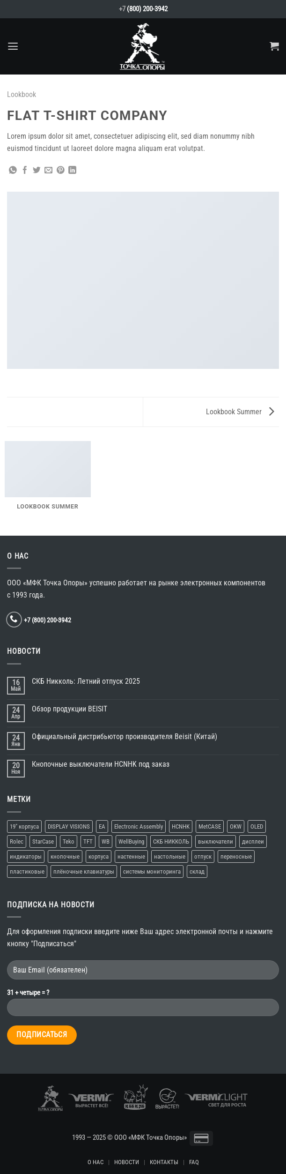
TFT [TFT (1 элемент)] (88, 841)
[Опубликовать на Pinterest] (61, 170)
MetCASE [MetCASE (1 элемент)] (209, 826)
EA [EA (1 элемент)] (102, 826)
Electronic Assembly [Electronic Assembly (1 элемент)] (138, 826)
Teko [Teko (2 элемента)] (68, 841)
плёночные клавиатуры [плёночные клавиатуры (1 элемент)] (83, 871)
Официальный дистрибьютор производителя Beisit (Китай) (124, 736)
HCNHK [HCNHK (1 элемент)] (181, 826)
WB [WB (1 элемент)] (106, 841)
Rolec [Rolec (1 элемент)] (16, 841)
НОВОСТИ (126, 1162)
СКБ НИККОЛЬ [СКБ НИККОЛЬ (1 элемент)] (171, 841)
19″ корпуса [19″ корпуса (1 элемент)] (24, 826)
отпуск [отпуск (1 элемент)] (203, 856)
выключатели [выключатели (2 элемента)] (215, 841)
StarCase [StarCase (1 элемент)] (43, 841)
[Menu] (13, 46)
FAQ (194, 1162)
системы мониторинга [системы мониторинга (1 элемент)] (152, 871)
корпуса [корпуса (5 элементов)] (98, 856)
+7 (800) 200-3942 (47, 620)
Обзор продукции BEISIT (69, 708)
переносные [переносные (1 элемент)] (236, 856)
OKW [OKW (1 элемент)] (236, 826)
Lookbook (21, 94)
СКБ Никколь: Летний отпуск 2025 (86, 681)
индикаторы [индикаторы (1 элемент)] (26, 856)
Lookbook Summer (240, 411)
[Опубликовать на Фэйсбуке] (25, 170)
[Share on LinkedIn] (72, 170)
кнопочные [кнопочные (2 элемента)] (65, 856)
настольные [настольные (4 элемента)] (169, 856)
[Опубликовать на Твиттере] (37, 170)
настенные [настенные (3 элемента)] (131, 856)
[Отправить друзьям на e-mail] (48, 170)
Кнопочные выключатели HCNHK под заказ (100, 764)
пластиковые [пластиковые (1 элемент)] (27, 871)
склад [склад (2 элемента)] (197, 871)
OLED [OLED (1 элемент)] (256, 826)
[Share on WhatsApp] (13, 170)
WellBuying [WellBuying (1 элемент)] (131, 841)
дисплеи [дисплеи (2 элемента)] (253, 841)
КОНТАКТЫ (164, 1162)
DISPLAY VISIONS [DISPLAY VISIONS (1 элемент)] (69, 826)
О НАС (95, 1162)
